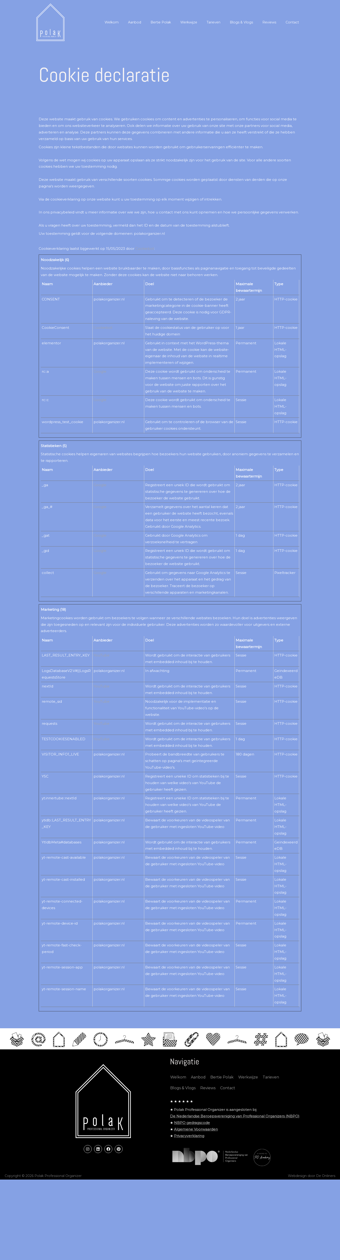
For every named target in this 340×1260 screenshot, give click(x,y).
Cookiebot (144, 248)
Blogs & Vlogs (183, 1097)
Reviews (207, 1097)
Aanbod (198, 1086)
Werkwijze (248, 1086)
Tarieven (271, 1086)
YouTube (102, 655)
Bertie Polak (222, 1086)
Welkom (178, 1086)
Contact (227, 1097)
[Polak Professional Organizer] (50, 22)
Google (100, 371)
